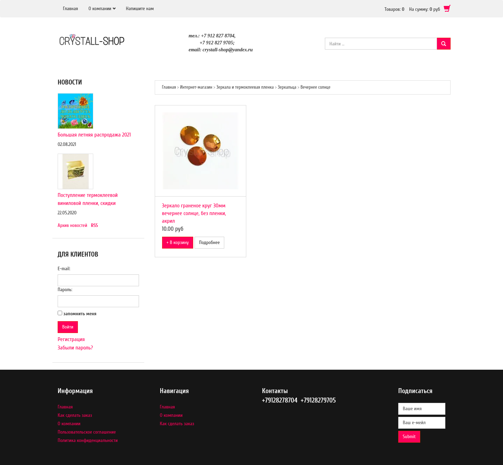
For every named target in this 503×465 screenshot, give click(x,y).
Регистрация (71, 339)
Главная (70, 9)
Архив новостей (72, 225)
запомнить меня (80, 314)
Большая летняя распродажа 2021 (94, 135)
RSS (94, 225)
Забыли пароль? (75, 348)
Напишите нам (140, 9)
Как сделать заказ (75, 415)
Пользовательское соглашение (87, 432)
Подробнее (209, 242)
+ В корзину (178, 242)
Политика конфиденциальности (88, 440)
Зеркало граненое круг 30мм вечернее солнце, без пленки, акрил (194, 213)
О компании (99, 9)
